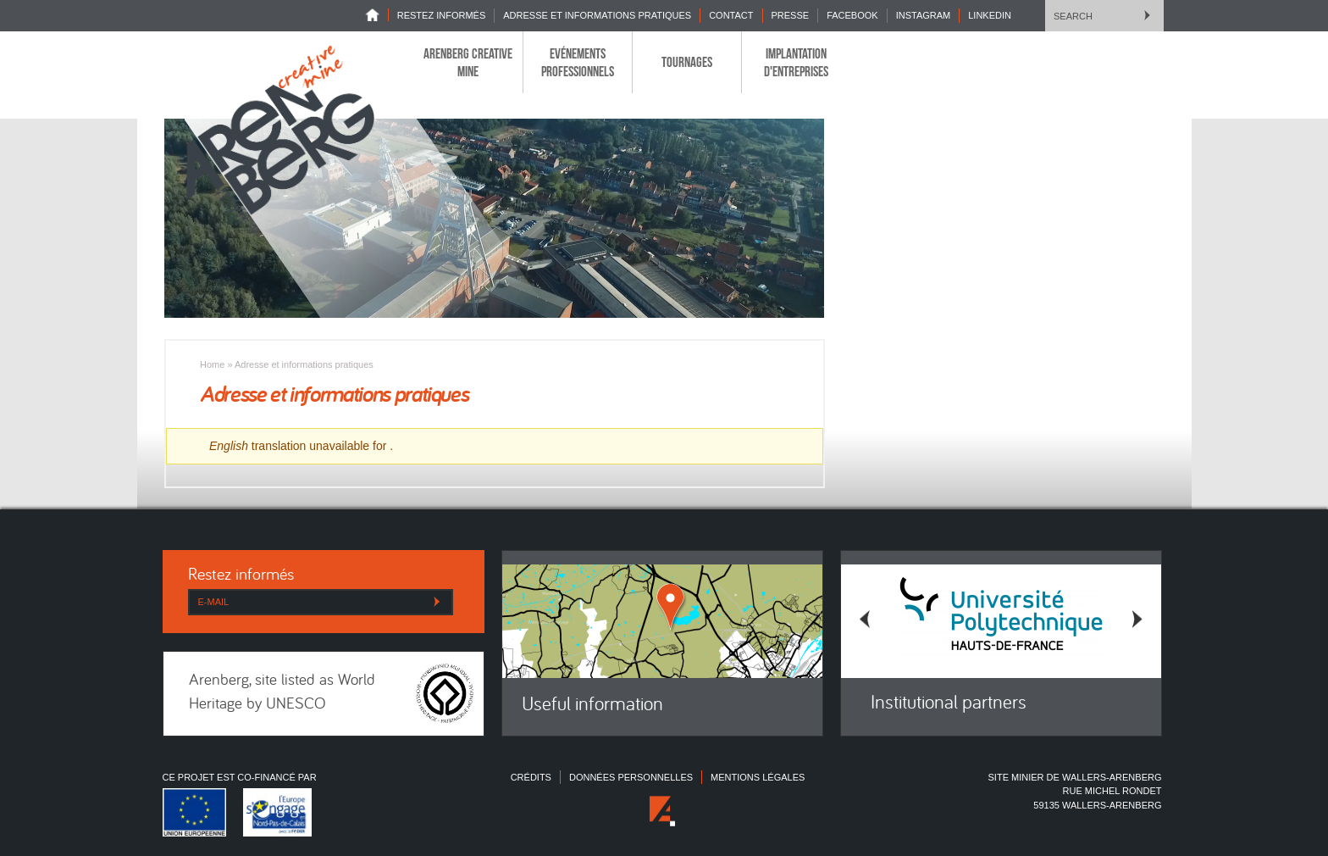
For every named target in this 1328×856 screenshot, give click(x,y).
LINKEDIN (989, 15)
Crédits (531, 777)
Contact (731, 15)
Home (377, 14)
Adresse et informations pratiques (597, 15)
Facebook (852, 15)
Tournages (686, 61)
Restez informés (441, 15)
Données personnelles (631, 777)
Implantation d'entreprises (796, 62)
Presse (791, 15)
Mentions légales (758, 777)
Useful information (592, 706)
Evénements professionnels (577, 62)
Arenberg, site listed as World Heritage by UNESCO (282, 693)
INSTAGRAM (923, 15)
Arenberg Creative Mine (467, 62)
